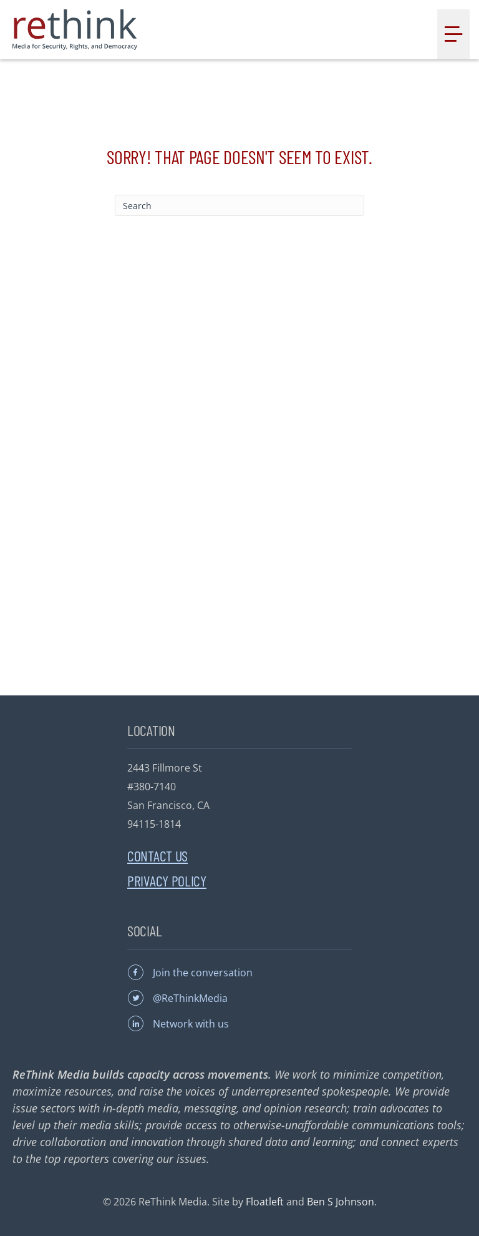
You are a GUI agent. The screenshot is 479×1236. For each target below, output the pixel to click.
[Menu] (453, 34)
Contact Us (157, 855)
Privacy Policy (166, 880)
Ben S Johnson (340, 1202)
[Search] (239, 205)
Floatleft (265, 1202)
